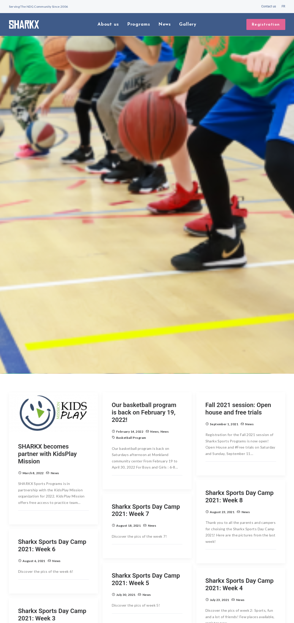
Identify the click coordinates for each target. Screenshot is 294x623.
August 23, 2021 (222, 492)
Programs (138, 24)
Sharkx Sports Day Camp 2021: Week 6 (52, 525)
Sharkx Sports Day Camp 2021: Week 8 (239, 477)
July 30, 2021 (125, 575)
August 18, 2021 (128, 506)
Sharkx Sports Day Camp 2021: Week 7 (146, 490)
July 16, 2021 (32, 610)
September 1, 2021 (224, 404)
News (164, 24)
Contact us (268, 6)
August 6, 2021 (34, 541)
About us (108, 24)
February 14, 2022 (129, 411)
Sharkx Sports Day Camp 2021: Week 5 (146, 559)
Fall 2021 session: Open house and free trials (238, 389)
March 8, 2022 (33, 453)
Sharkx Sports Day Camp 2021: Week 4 (239, 564)
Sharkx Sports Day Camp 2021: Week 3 (52, 595)
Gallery (188, 24)
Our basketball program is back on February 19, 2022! (144, 393)
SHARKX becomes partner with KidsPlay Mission (47, 434)
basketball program (131, 418)
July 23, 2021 (219, 580)
